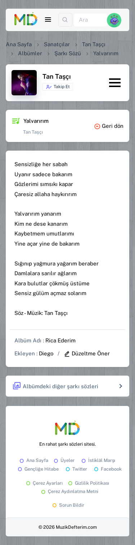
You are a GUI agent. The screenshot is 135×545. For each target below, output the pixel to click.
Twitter (75, 469)
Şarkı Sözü (67, 53)
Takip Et (58, 87)
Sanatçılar (57, 44)
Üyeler (64, 460)
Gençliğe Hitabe (38, 469)
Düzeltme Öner (87, 353)
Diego (46, 353)
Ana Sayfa (19, 44)
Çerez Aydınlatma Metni (69, 491)
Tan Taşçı (93, 44)
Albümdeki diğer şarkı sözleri (55, 386)
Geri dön (108, 126)
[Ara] (90, 20)
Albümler (30, 53)
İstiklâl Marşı (97, 460)
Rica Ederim (60, 340)
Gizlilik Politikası (88, 483)
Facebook (107, 469)
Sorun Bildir (67, 505)
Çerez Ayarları (44, 483)
